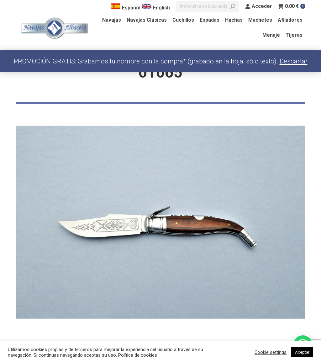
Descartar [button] (294, 61)
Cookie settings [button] (271, 352)
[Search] (207, 6)
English (156, 8)
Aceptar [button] (302, 352)
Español (125, 8)
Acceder (258, 6)
